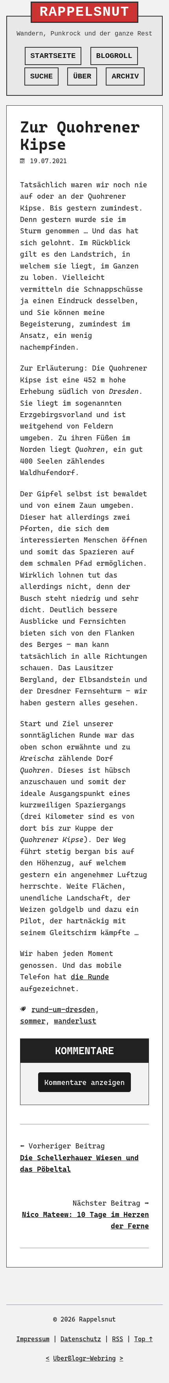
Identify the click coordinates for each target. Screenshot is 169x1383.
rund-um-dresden (63, 1009)
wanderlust (75, 1021)
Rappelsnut (85, 12)
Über (82, 76)
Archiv (125, 76)
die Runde (90, 977)
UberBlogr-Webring (84, 1358)
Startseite (52, 56)
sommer (33, 1021)
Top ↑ (143, 1339)
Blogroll (114, 56)
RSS (117, 1339)
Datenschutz (81, 1339)
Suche (41, 76)
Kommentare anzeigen (84, 1082)
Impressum (33, 1339)
